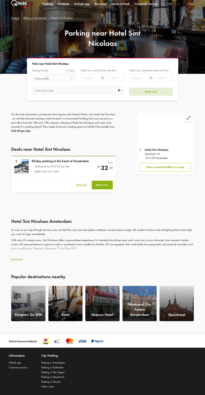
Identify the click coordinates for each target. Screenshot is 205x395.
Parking (47, 7)
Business (100, 7)
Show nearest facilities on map (165, 167)
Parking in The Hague (53, 369)
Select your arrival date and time (98, 70)
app (82, 7)
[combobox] (172, 7)
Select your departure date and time (148, 70)
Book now (102, 183)
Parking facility (40, 70)
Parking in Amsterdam (35, 18)
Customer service (145, 7)
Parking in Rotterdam (52, 364)
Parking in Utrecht (50, 379)
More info (81, 183)
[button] (102, 256)
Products (63, 7)
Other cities (47, 384)
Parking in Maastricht (52, 374)
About (120, 7)
